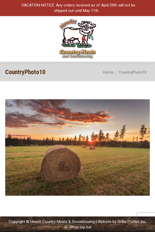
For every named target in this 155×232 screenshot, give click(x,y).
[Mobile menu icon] (147, 39)
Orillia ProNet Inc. (131, 221)
